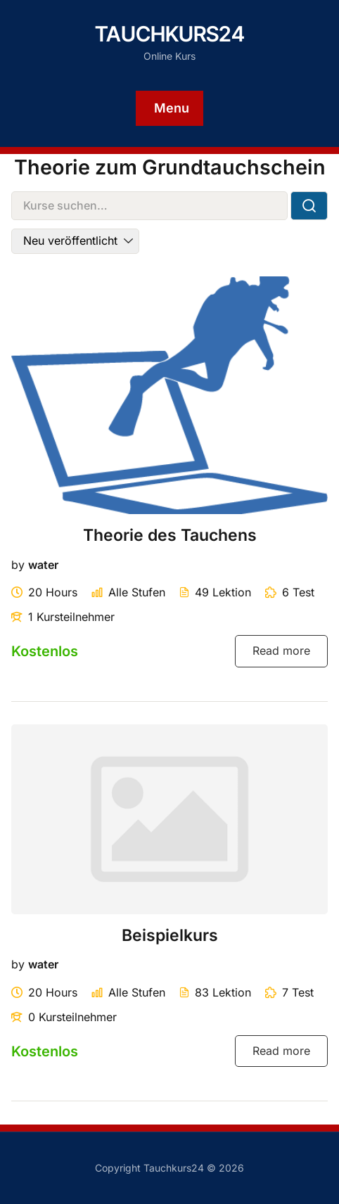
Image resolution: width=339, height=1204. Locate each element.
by (18, 565)
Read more (281, 650)
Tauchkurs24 (170, 33)
